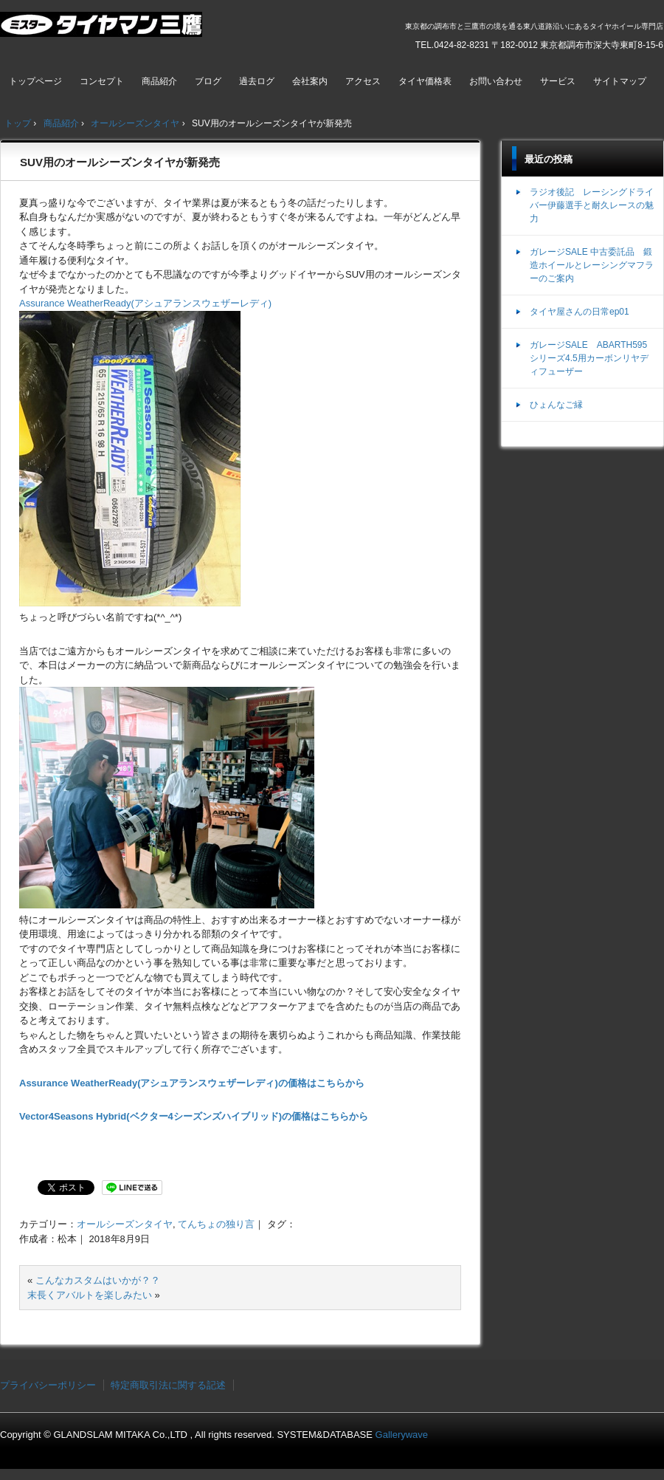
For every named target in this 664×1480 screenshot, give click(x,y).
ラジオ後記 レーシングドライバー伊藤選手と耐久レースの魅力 (592, 205)
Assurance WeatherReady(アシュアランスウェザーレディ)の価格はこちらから (191, 1083)
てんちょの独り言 (216, 1224)
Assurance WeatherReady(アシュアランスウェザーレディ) (145, 303)
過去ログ (256, 81)
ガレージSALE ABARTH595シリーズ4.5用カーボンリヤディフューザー (589, 358)
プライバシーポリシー (48, 1385)
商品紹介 (159, 81)
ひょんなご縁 (556, 405)
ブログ (208, 81)
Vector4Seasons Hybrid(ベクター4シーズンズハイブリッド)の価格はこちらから (193, 1116)
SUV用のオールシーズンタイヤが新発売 (120, 162)
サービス (557, 81)
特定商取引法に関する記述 (168, 1385)
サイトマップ (619, 81)
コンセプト (102, 81)
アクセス (363, 81)
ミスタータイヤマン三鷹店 (103, 30)
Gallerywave (402, 1434)
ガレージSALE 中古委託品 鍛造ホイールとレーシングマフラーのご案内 (592, 265)
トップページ (35, 81)
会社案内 (310, 81)
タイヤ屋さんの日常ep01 (579, 311)
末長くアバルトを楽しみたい (89, 1295)
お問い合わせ (495, 81)
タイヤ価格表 (425, 81)
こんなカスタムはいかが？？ (97, 1280)
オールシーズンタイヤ (125, 1224)
